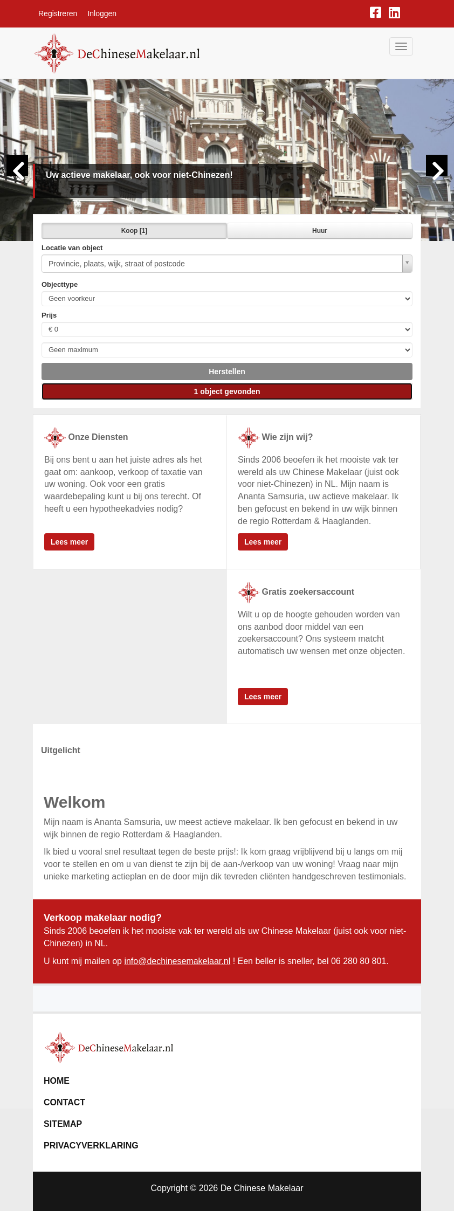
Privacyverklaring (91, 1145)
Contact (64, 1102)
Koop (134, 231)
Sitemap (63, 1124)
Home (57, 1080)
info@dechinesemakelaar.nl (177, 961)
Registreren (57, 13)
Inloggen (101, 13)
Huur (319, 231)
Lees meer (69, 542)
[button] (227, 371)
